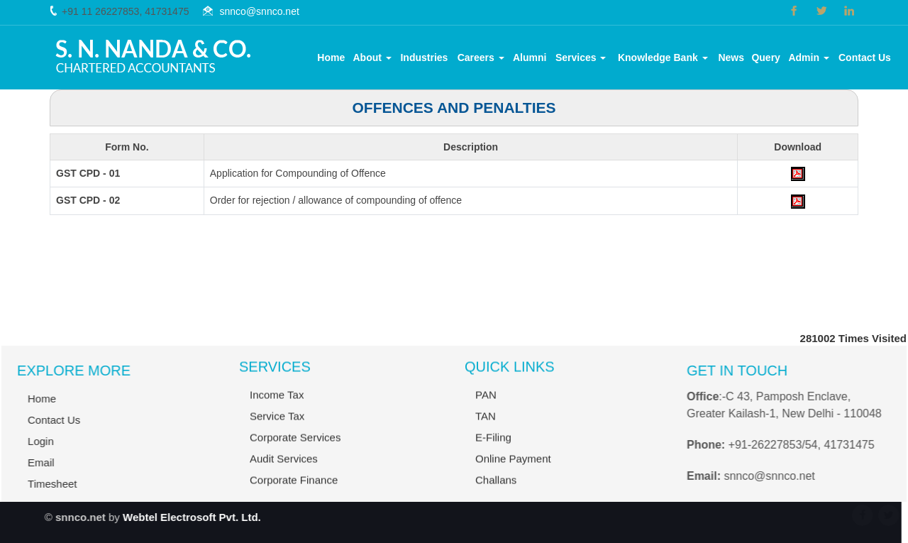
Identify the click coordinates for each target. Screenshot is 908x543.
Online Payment (513, 470)
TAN (485, 427)
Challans (495, 491)
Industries (424, 57)
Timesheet (41, 484)
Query (765, 57)
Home (331, 57)
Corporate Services (295, 448)
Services (581, 57)
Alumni (529, 57)
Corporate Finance (294, 491)
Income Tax (277, 406)
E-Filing (493, 448)
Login (30, 441)
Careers (481, 57)
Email (30, 462)
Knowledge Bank (663, 57)
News (731, 57)
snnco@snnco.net (259, 11)
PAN (486, 406)
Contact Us (864, 57)
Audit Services (284, 470)
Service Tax (277, 427)
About (372, 57)
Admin (808, 57)
